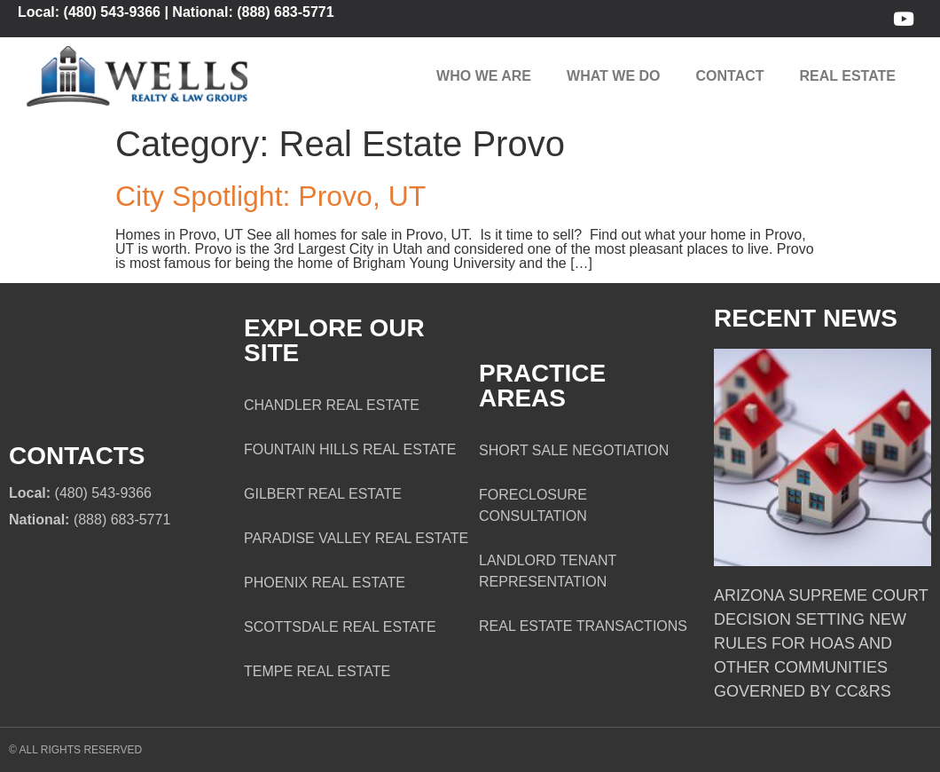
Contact (730, 75)
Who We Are (483, 75)
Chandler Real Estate (331, 405)
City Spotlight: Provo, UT (270, 196)
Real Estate (848, 75)
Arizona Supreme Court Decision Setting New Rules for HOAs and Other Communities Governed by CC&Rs (821, 643)
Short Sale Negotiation (574, 450)
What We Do (613, 75)
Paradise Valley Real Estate (356, 538)
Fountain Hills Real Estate (350, 449)
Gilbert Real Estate (323, 493)
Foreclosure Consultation (533, 505)
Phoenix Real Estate (324, 582)
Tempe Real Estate (317, 671)
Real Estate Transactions (583, 626)
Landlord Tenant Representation (547, 571)
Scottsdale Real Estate (340, 626)
